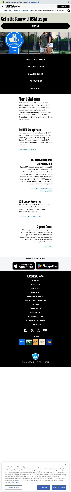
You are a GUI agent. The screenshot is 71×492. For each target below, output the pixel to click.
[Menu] (2, 6)
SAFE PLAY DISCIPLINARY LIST (35, 300)
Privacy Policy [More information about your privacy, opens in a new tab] (15, 482)
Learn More (48, 246)
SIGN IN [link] (63, 6)
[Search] (69, 11)
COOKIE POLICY (35, 324)
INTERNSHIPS (35, 284)
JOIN (51, 6)
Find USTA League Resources (30, 216)
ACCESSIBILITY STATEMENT (35, 320)
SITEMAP (35, 304)
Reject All (44, 487)
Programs (25, 10)
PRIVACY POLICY (35, 312)
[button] (68, 2)
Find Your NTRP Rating (27, 149)
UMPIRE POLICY (35, 308)
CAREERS (35, 280)
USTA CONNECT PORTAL (35, 296)
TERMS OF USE (35, 292)
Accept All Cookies (59, 487)
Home (5, 10)
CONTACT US (35, 288)
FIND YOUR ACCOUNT (35, 316)
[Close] (66, 464)
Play (10, 10)
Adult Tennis (17, 10)
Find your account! (33, 2)
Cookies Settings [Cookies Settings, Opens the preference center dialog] (13, 487)
